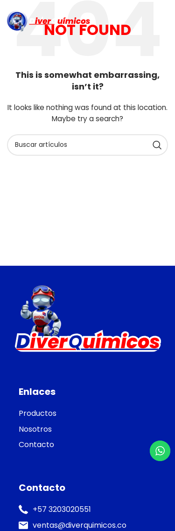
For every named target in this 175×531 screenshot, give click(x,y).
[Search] (87, 145)
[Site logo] (48, 20)
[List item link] (87, 413)
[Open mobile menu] (163, 21)
